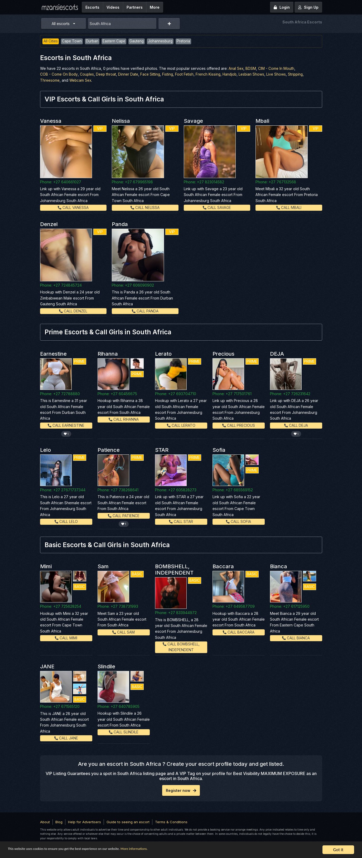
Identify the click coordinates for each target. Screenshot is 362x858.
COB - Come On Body (59, 74)
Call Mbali (288, 207)
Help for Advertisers (84, 821)
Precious (223, 353)
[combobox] (122, 23)
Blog (58, 821)
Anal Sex (236, 68)
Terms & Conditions (171, 821)
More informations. (172, 850)
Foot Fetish (187, 74)
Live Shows (281, 74)
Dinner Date (130, 74)
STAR (161, 449)
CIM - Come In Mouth (277, 68)
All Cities (51, 41)
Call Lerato (181, 425)
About (45, 821)
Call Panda (145, 310)
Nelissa (121, 120)
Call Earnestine (66, 425)
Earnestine (53, 353)
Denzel (49, 224)
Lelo (45, 449)
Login (282, 7)
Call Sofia (238, 521)
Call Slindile (123, 731)
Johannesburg (163, 41)
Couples (87, 74)
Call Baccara (238, 631)
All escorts (61, 23)
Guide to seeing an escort (128, 821)
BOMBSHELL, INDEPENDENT (174, 569)
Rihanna (108, 353)
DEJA (277, 353)
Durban (93, 41)
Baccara (223, 566)
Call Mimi (66, 637)
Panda (120, 224)
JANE (47, 666)
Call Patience (123, 515)
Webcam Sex (81, 80)
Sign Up (308, 7)
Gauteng (138, 41)
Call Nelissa (145, 207)
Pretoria (187, 41)
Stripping (301, 74)
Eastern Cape (115, 41)
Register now (181, 790)
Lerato (163, 353)
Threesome (50, 80)
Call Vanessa (73, 207)
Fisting (170, 74)
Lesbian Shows (256, 74)
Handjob (233, 74)
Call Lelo (66, 521)
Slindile (106, 666)
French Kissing (211, 74)
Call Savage (217, 207)
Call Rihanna (123, 419)
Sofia (219, 449)
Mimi (46, 566)
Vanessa (50, 120)
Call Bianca (296, 637)
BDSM (251, 68)
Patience (109, 449)
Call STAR (181, 521)
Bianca (278, 566)
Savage (193, 120)
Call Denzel (73, 310)
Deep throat (107, 74)
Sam (103, 566)
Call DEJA (296, 425)
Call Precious (238, 425)
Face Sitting (153, 74)
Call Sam (123, 631)
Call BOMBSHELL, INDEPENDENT (181, 646)
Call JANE (66, 738)
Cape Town (72, 41)
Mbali (262, 120)
